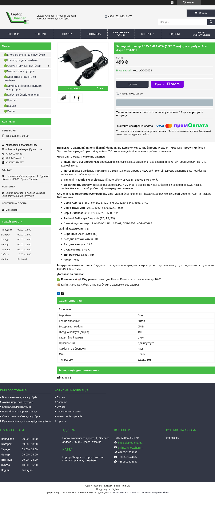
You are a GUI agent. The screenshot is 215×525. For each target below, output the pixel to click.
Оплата (67, 34)
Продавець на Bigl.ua (107, 489)
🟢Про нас (10, 100)
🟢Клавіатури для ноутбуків (21, 60)
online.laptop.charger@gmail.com (24, 149)
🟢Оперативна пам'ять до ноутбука (20, 78)
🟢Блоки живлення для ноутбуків (24, 54)
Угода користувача (201, 34)
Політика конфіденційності (156, 492)
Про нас (40, 34)
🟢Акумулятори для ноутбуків (22, 65)
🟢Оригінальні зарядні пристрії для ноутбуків (23, 87)
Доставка (94, 34)
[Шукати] (211, 22)
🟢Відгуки (10, 105)
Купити (132, 84)
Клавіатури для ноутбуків (16, 406)
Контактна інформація (69, 416)
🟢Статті (9, 111)
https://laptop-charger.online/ (21, 144)
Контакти (147, 34)
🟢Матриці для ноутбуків (19, 71)
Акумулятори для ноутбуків (17, 402)
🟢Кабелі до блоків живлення (22, 94)
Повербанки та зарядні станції (19, 411)
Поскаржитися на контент (126, 492)
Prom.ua (125, 485)
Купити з (167, 84)
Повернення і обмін (121, 34)
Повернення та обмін (69, 411)
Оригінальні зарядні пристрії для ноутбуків (26, 421)
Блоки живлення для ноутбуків (19, 397)
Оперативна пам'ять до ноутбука (21, 416)
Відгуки (174, 34)
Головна (13, 34)
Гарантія (61, 421)
